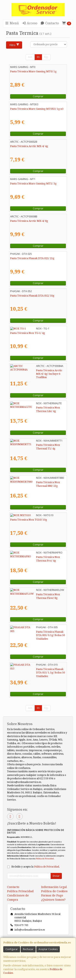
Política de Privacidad (45, 858)
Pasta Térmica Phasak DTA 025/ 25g (32, 258)
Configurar (11, 949)
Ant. (30, 57)
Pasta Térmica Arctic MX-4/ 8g (29, 220)
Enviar (56, 876)
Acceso (29, 23)
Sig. (46, 57)
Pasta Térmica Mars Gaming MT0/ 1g (33, 71)
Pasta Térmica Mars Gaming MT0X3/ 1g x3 (36, 108)
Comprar (38, 96)
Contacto (49, 23)
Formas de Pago (52, 895)
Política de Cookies (54, 891)
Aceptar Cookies (48, 949)
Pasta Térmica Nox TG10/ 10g (28, 519)
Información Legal (54, 887)
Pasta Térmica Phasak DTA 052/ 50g (32, 295)
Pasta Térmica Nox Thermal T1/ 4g (32, 444)
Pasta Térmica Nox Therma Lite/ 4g (32, 407)
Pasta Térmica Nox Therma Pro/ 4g (32, 557)
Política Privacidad (20, 891)
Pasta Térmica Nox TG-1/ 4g (27, 333)
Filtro (14, 45)
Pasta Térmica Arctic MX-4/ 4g (29, 146)
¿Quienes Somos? (53, 899)
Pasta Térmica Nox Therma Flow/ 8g (33, 594)
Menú (12, 23)
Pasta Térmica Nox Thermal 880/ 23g (33, 482)
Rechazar (28, 949)
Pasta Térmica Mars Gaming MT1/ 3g (33, 183)
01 (38, 57)
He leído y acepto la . (35, 866)
